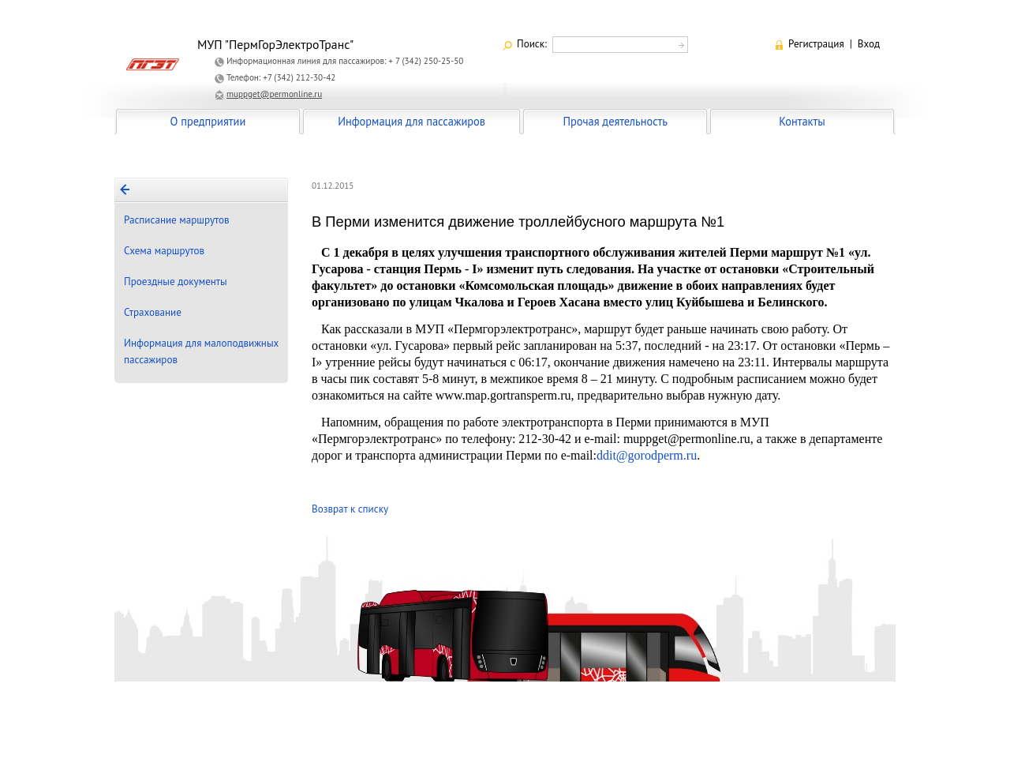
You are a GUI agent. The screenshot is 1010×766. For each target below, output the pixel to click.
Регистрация (816, 44)
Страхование (152, 312)
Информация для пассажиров (411, 121)
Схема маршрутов (164, 250)
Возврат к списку (350, 509)
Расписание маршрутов (177, 220)
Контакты (802, 121)
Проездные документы (175, 281)
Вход (869, 44)
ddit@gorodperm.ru (647, 455)
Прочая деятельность (615, 121)
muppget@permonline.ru (274, 94)
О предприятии (208, 121)
